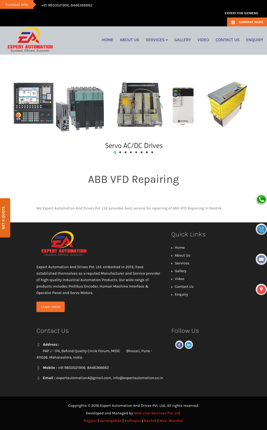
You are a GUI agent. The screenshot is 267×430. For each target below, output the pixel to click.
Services (182, 263)
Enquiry (181, 294)
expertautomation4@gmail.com (83, 378)
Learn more (50, 307)
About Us (182, 255)
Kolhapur (133, 420)
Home (180, 247)
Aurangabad (111, 420)
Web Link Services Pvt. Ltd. (157, 413)
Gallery (180, 271)
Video (179, 279)
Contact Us (184, 286)
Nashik (150, 420)
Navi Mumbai (171, 420)
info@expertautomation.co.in (138, 378)
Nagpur (90, 420)
